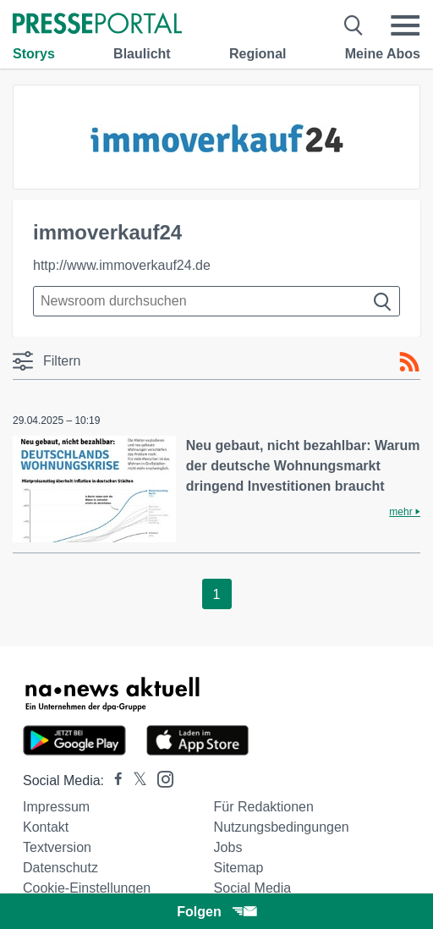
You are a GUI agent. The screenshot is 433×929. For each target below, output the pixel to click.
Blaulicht (142, 54)
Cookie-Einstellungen (87, 888)
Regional (258, 54)
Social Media (253, 888)
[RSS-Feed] (409, 362)
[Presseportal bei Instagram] (160, 778)
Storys (34, 54)
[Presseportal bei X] (135, 780)
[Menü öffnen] (405, 25)
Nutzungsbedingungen (281, 827)
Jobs (228, 847)
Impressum (56, 807)
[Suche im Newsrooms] (216, 301)
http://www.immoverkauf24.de (122, 265)
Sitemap (239, 867)
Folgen (216, 911)
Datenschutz (60, 867)
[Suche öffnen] (353, 25)
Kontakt (46, 827)
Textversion (57, 847)
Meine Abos (382, 54)
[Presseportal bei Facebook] (113, 780)
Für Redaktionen (264, 807)
